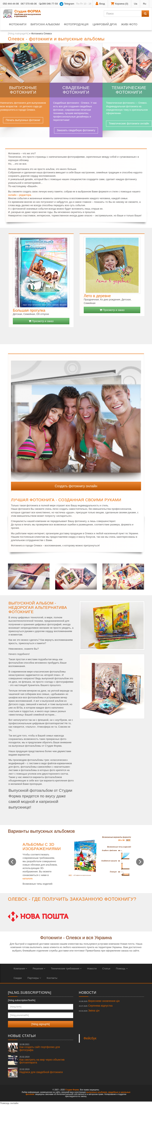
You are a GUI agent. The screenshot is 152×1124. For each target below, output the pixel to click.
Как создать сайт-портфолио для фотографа (39, 1047)
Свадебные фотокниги (76, 90)
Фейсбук (90, 1038)
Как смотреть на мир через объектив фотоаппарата (41, 1060)
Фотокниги (17, 24)
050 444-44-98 (11, 3)
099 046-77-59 (48, 3)
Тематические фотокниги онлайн (129, 123)
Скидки (18, 978)
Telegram (67, 4)
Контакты (52, 978)
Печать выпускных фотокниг (23, 120)
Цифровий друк (105, 24)
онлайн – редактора (19, 195)
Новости (92, 968)
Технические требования (66, 968)
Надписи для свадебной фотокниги (41, 1070)
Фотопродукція (76, 24)
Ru (144, 3)
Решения (39, 968)
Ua (135, 3)
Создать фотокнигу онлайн (76, 486)
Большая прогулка (29, 310)
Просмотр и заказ (41, 321)
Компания (20, 968)
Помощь (122, 968)
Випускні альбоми (45, 24)
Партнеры (34, 978)
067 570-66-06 (29, 3)
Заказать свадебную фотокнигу (76, 130)
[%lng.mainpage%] (18, 33)
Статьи (106, 968)
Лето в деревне (97, 296)
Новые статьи (22, 1036)
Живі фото (129, 24)
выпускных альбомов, (96, 1092)
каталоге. (28, 878)
